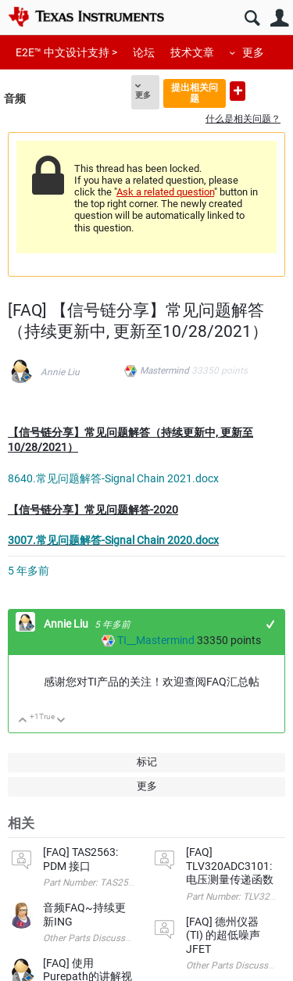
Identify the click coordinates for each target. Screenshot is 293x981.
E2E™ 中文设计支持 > (66, 52)
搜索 (252, 18)
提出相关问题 (194, 92)
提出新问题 (237, 91)
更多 (253, 52)
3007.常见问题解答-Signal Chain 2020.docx (113, 540)
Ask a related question (165, 192)
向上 (23, 721)
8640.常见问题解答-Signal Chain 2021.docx (113, 478)
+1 (271, 624)
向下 (61, 721)
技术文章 (192, 52)
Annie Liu (60, 372)
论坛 (144, 52)
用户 (279, 18)
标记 (147, 762)
